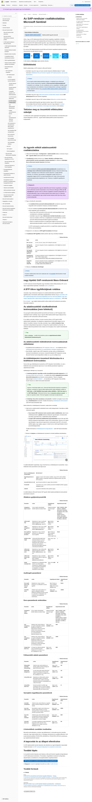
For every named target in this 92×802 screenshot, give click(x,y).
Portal (72, 5)
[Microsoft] (2, 2)
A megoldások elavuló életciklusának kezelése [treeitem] (9, 57)
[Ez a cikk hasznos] (76, 43)
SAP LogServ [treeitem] (9, 148)
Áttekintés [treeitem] (10, 77)
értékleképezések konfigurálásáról (44, 428)
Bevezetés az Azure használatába (82, 5)
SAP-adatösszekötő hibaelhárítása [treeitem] (12, 106)
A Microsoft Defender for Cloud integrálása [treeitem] (10, 166)
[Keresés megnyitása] (83, 2)
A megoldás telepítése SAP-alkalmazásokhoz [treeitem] (12, 93)
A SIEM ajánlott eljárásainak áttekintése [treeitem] (10, 47)
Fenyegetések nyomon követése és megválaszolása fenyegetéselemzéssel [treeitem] (9, 181)
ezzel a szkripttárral (49, 285)
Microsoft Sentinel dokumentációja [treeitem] (6, 19)
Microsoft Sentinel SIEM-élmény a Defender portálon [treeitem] (9, 38)
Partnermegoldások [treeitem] (11, 151)
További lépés (79, 37)
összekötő (52, 273)
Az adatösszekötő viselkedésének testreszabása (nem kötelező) (82, 31)
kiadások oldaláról (38, 378)
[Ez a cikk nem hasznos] (78, 43)
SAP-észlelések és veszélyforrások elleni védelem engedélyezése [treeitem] (11, 126)
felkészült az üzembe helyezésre (58, 99)
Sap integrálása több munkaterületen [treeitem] (12, 131)
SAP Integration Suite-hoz (48, 347)
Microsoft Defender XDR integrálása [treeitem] (10, 162)
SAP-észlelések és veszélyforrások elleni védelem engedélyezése (40, 760)
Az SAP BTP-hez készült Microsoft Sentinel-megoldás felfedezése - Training (40, 776)
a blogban (30, 335)
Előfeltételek (79, 16)
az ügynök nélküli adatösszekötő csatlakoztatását (54, 88)
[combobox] (9, 16)
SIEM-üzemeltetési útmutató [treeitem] (9, 190)
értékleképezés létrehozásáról (60, 400)
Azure (29, 14)
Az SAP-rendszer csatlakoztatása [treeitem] (12, 101)
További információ (54, 763)
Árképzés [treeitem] (4, 219)
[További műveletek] (67, 14)
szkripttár (28, 301)
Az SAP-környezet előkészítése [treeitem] (12, 97)
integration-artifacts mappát (58, 393)
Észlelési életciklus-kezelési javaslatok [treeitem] (10, 50)
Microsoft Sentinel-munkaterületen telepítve (50, 94)
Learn (25, 14)
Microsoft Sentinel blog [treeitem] (7, 217)
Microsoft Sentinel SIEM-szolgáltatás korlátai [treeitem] (9, 195)
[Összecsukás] (16, 13)
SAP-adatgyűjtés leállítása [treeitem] (11, 143)
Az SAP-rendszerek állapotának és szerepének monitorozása (47, 746)
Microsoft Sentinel (42, 14)
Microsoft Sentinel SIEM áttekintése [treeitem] (8, 33)
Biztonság (35, 14)
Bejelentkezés (87, 1)
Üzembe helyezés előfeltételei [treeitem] (12, 88)
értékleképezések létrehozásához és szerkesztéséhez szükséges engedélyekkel (44, 349)
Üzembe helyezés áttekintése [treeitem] (12, 84)
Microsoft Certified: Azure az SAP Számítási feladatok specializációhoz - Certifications (42, 783)
